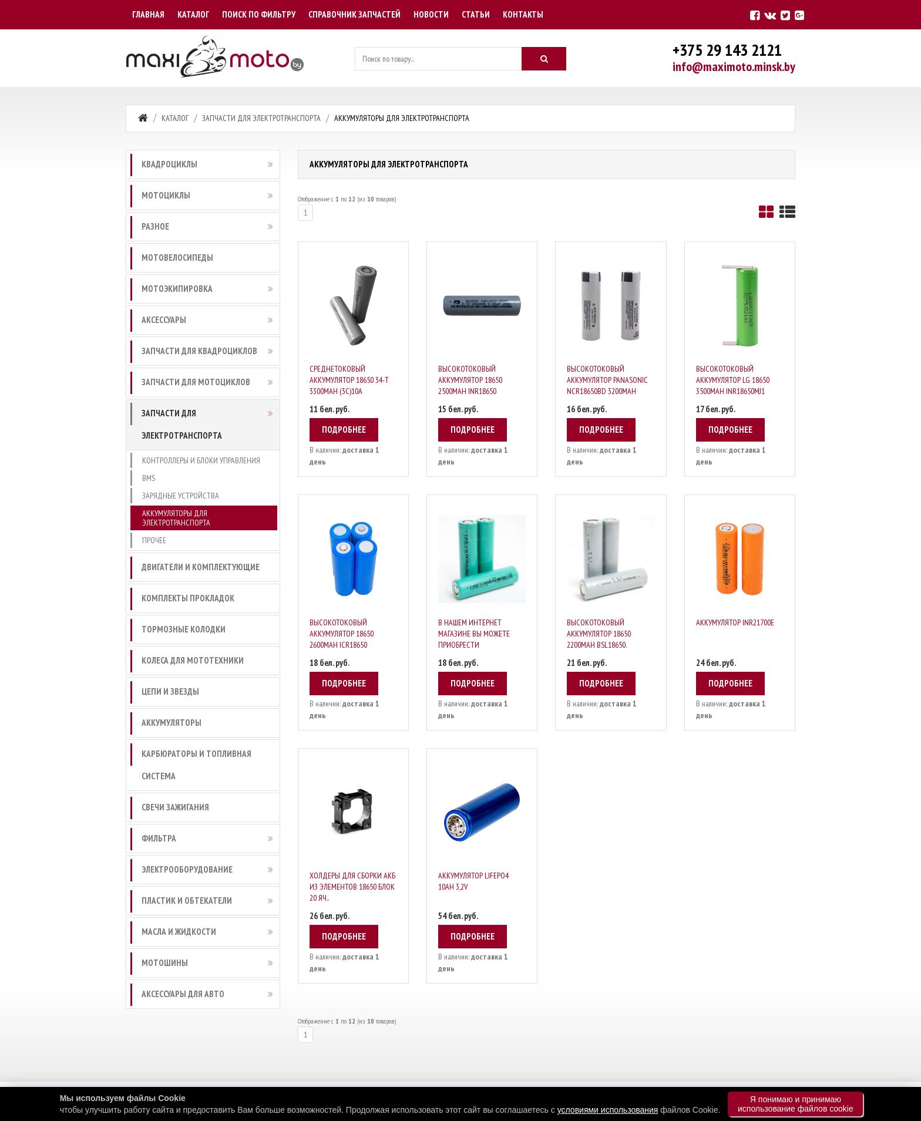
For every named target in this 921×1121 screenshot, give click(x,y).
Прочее (154, 540)
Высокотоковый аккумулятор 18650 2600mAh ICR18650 (342, 633)
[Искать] (544, 58)
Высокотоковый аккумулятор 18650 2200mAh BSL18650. (599, 633)
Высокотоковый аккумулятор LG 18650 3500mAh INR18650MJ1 (732, 379)
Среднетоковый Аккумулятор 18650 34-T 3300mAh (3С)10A (349, 379)
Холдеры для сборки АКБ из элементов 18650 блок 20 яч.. (352, 886)
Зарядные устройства (180, 495)
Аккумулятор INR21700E (735, 622)
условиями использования (607, 1110)
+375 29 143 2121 (727, 49)
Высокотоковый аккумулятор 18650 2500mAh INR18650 (470, 379)
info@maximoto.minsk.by (734, 66)
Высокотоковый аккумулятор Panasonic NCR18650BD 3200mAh (607, 379)
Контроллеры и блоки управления (201, 460)
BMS (148, 478)
